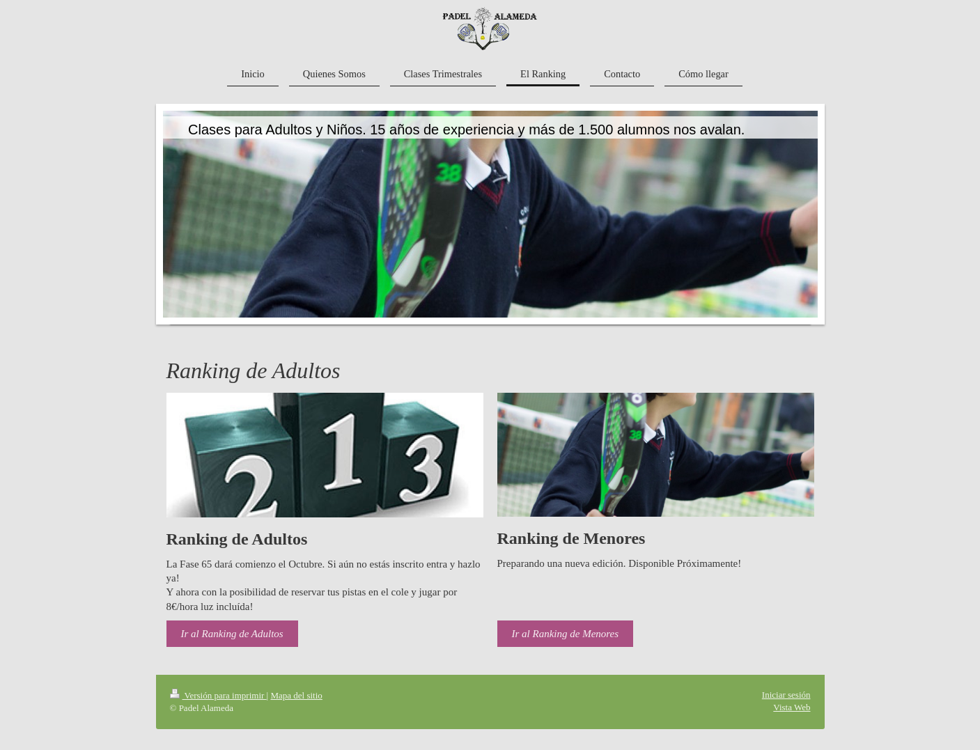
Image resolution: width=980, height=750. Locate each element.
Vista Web (791, 707)
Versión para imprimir (218, 695)
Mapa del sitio (296, 695)
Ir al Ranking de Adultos (232, 633)
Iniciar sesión (786, 694)
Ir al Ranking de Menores (565, 633)
